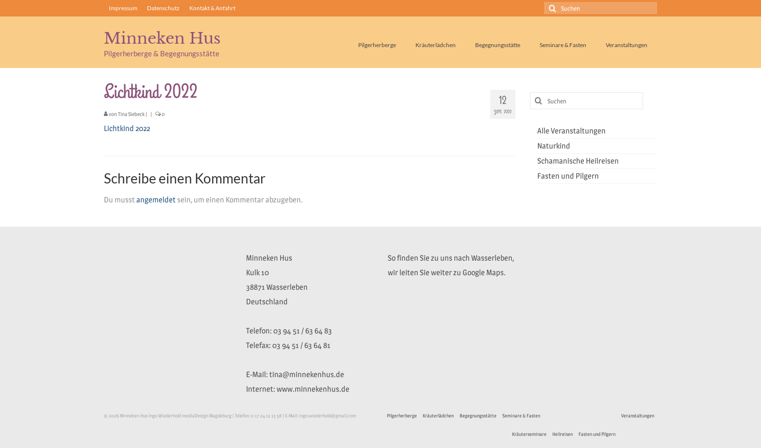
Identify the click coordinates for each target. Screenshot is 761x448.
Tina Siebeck (131, 114)
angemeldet (156, 199)
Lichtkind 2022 (127, 128)
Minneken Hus (162, 38)
